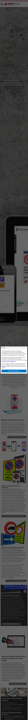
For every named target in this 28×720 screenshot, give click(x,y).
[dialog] (14, 360)
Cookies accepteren (14, 371)
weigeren (4, 366)
